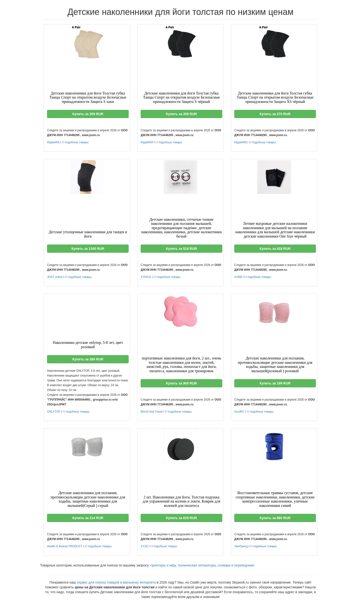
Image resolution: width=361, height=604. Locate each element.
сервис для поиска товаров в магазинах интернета (116, 582)
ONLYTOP (53, 411)
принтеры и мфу (163, 565)
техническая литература (197, 565)
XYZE (144, 546)
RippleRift (53, 142)
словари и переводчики (235, 565)
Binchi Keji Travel (151, 411)
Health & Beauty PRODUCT (65, 546)
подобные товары (77, 142)
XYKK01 (146, 277)
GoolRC (239, 411)
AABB (238, 277)
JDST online (55, 277)
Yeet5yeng (241, 546)
